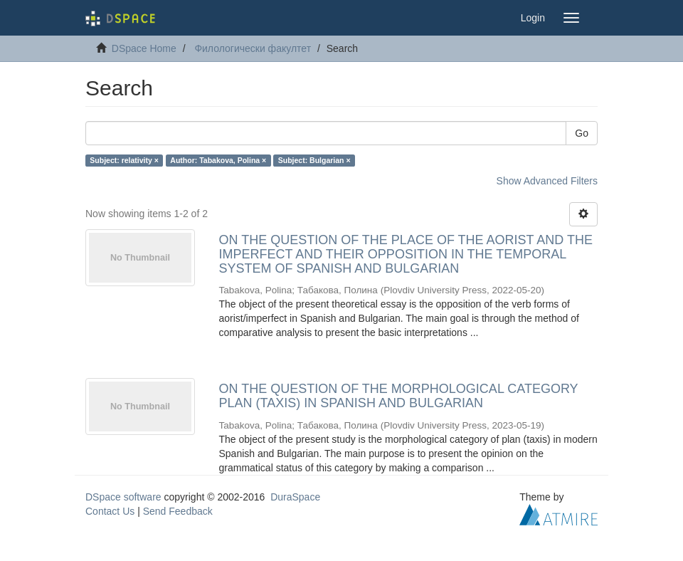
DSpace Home (144, 48)
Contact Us (109, 511)
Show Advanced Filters (547, 181)
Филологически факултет (252, 48)
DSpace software (123, 497)
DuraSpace (295, 497)
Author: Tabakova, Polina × (218, 160)
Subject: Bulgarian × (314, 160)
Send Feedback (178, 511)
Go (581, 133)
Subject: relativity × (124, 160)
